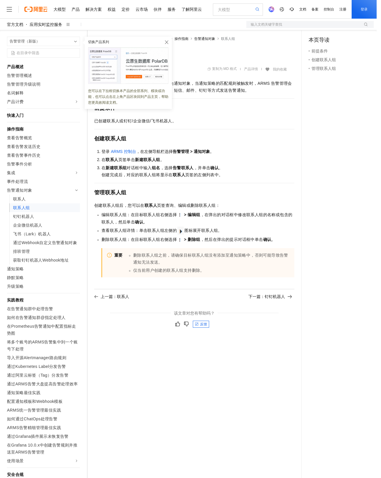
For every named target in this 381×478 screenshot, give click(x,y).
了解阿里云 (191, 9)
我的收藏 (280, 69)
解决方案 (94, 9)
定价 (126, 9)
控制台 (329, 9)
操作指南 (181, 39)
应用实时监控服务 (46, 24)
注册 (342, 9)
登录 (364, 9)
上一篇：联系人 (111, 296)
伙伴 (158, 9)
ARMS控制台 (123, 151)
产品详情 (251, 69)
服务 (172, 9)
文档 (302, 9)
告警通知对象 (204, 39)
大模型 (60, 9)
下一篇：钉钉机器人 (270, 296)
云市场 (142, 9)
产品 (76, 9)
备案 (314, 9)
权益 (112, 9)
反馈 (201, 324)
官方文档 (15, 24)
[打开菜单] (9, 9)
